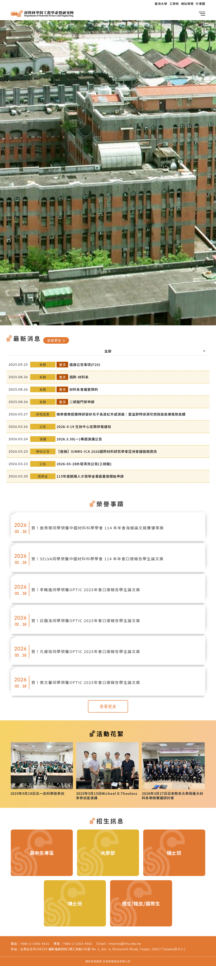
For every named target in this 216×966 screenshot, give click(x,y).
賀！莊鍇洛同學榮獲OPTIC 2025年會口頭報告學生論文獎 (85, 620)
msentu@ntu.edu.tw (125, 943)
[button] (16, 771)
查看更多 (56, 340)
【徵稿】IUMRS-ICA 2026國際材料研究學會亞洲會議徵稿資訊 (107, 451)
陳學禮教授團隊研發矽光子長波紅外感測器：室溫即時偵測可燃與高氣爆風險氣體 (121, 414)
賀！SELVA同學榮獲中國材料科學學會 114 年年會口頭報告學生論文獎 (97, 558)
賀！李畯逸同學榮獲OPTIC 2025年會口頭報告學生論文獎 (85, 589)
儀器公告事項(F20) (84, 364)
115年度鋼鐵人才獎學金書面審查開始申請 (90, 476)
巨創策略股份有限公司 (117, 961)
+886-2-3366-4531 (34, 943)
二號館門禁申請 (81, 401)
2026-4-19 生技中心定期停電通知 (84, 426)
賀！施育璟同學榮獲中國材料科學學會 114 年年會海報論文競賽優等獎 (97, 527)
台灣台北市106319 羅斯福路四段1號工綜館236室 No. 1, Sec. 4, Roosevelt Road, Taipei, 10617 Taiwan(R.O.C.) (102, 949)
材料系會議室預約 (83, 389)
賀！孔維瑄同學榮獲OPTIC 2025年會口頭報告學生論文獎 (85, 651)
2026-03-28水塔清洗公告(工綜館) (84, 463)
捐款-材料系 (79, 376)
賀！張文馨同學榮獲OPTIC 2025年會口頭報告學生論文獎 (85, 682)
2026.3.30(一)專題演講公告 (79, 438)
